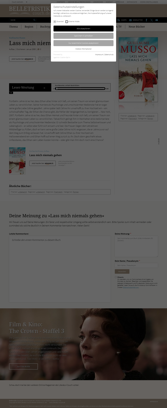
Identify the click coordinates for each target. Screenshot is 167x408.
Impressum (99, 54)
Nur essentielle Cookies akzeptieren (83, 43)
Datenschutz (109, 54)
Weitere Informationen (83, 49)
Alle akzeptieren (83, 28)
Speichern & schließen (83, 35)
